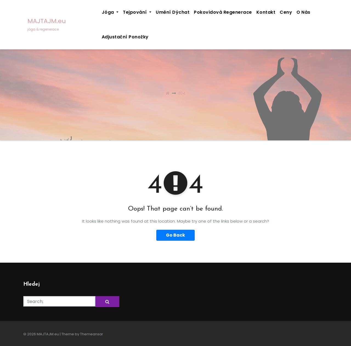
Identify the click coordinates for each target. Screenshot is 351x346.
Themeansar (91, 334)
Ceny (286, 12)
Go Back (175, 235)
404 (181, 93)
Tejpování (137, 12)
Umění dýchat (172, 12)
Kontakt (266, 12)
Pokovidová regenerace (223, 12)
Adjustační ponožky (125, 37)
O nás (303, 12)
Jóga (110, 12)
